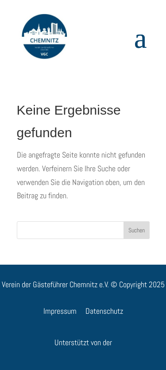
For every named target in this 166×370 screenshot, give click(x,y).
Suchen (136, 230)
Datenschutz (104, 311)
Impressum (60, 311)
